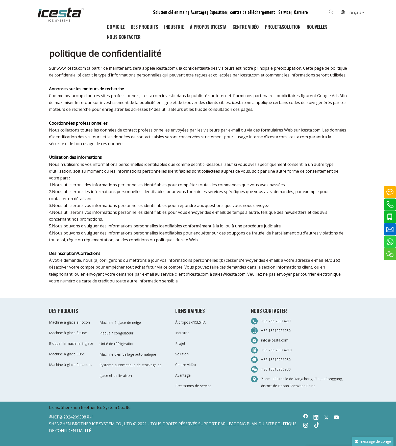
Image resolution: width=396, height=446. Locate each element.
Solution (182, 354)
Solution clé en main (170, 12)
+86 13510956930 (276, 330)
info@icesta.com (274, 340)
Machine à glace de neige (120, 322)
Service (284, 12)
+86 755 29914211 (276, 321)
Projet (180, 343)
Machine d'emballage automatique (128, 354)
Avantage (198, 12)
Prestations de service (193, 385)
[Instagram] (306, 426)
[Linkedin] (316, 418)
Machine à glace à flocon (69, 322)
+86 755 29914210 (276, 350)
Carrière (301, 12)
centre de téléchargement (252, 12)
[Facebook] (306, 418)
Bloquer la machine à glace (71, 343)
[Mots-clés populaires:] (331, 12)
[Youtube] (337, 418)
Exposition (218, 12)
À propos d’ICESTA (190, 322)
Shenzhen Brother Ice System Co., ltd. (96, 407)
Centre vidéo (185, 364)
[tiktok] (316, 426)
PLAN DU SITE (260, 424)
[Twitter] (326, 418)
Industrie (182, 332)
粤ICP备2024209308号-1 (71, 417)
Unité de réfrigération (117, 343)
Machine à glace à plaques (70, 364)
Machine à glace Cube (67, 354)
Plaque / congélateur (116, 333)
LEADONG (236, 424)
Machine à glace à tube (68, 332)
